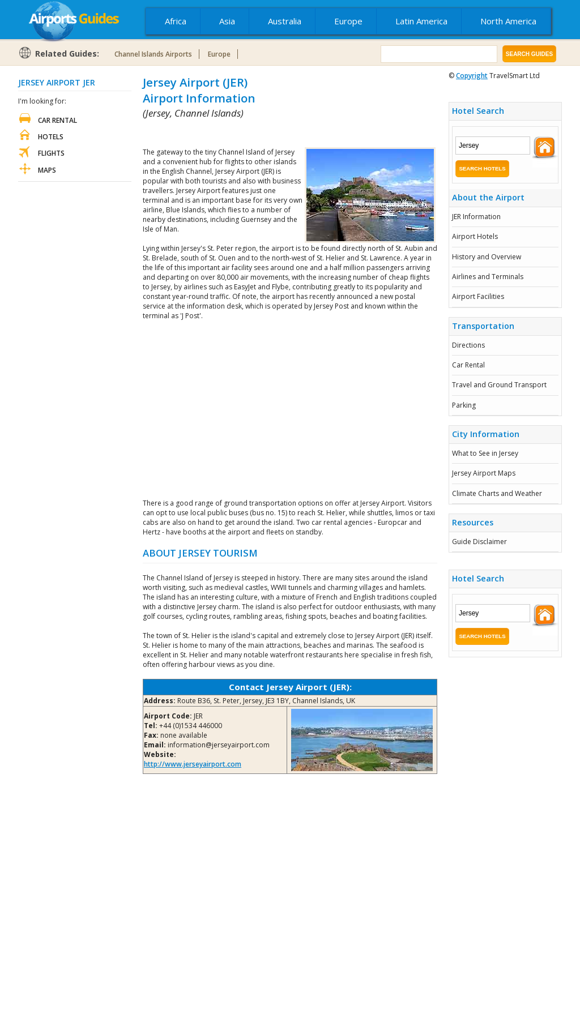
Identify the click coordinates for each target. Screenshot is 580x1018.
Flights (51, 153)
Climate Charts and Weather (497, 493)
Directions (468, 345)
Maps (47, 170)
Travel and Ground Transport (499, 385)
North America (508, 21)
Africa (175, 21)
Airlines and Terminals (487, 276)
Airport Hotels (475, 236)
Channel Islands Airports (153, 54)
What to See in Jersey (485, 453)
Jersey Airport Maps (483, 473)
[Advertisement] (275, 133)
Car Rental (468, 365)
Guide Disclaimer (479, 541)
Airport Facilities (478, 296)
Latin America (421, 21)
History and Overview (486, 257)
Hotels (50, 137)
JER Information (476, 216)
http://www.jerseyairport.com (192, 764)
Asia (227, 21)
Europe (348, 21)
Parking (464, 405)
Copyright (472, 75)
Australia (284, 21)
